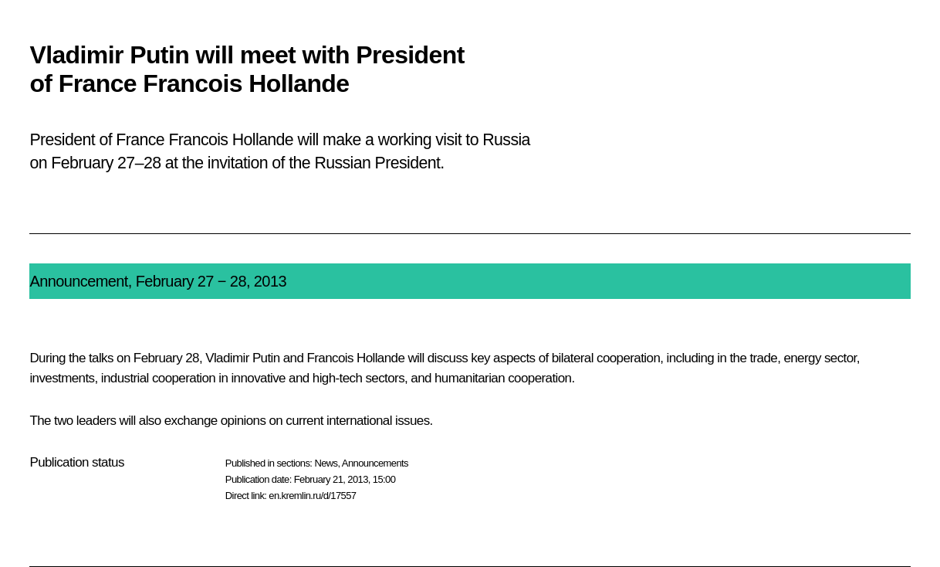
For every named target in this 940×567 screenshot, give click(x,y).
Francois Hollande (355, 358)
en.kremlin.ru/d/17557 (312, 495)
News (325, 463)
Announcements (375, 463)
